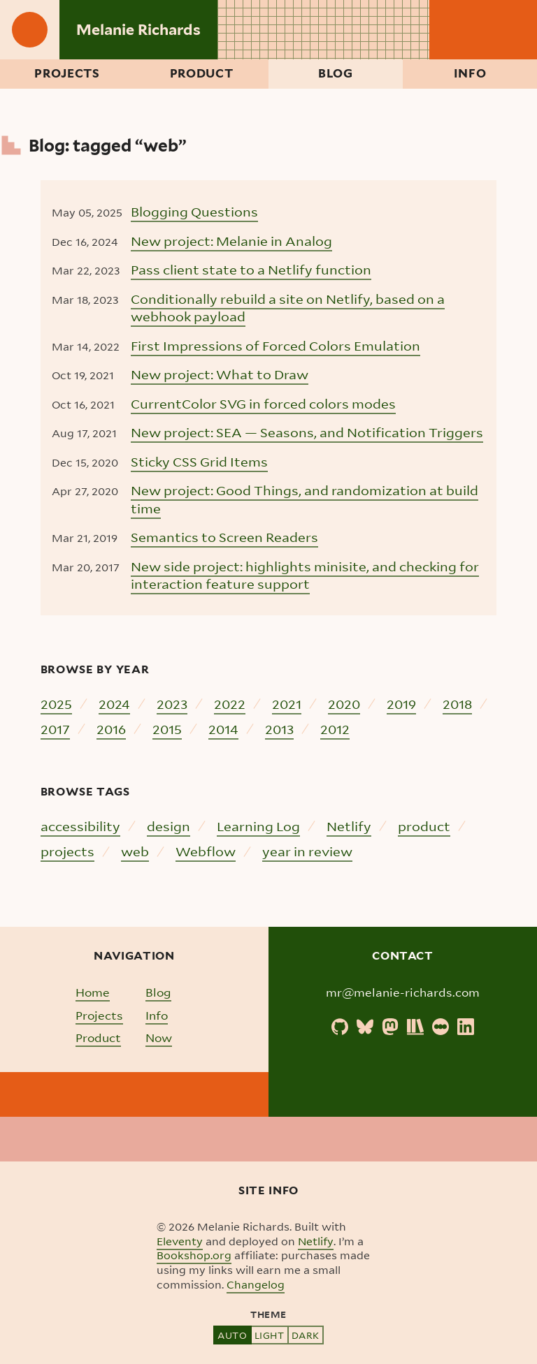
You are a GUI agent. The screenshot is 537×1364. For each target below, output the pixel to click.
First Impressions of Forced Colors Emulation (275, 345)
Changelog (256, 1284)
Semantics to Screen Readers (224, 536)
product (424, 826)
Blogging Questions (194, 211)
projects (67, 851)
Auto (232, 1335)
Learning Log (258, 826)
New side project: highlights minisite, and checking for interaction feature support (305, 575)
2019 (401, 703)
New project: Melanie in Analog (231, 240)
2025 (56, 703)
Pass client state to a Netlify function (251, 269)
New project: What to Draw (219, 374)
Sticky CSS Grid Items (199, 461)
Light (270, 1335)
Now (158, 1037)
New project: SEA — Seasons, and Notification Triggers (307, 432)
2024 (114, 703)
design (168, 826)
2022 (229, 703)
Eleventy (180, 1241)
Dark (306, 1335)
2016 (111, 729)
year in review (307, 851)
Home (93, 992)
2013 (279, 729)
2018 (457, 703)
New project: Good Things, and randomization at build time (304, 499)
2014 (223, 729)
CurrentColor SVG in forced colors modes (263, 403)
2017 (55, 729)
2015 (167, 729)
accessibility (80, 826)
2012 (335, 729)
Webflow (206, 851)
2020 (344, 703)
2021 (286, 703)
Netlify (349, 826)
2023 (172, 703)
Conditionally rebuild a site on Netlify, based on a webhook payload (288, 307)
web (135, 851)
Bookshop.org (194, 1255)
